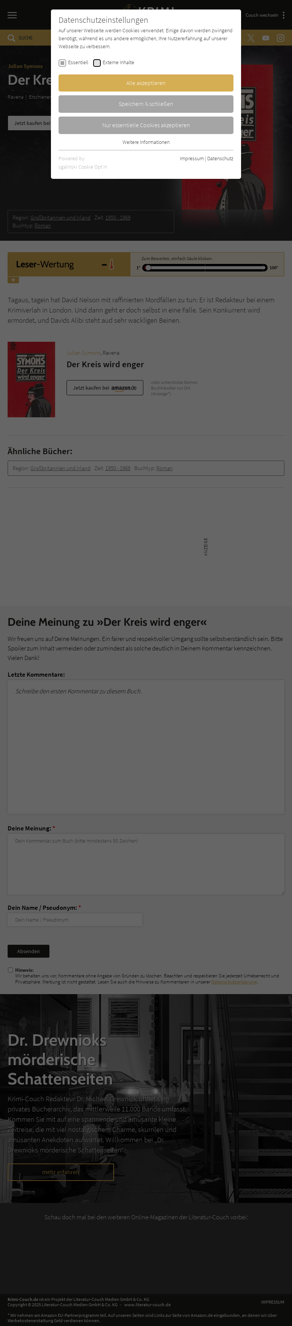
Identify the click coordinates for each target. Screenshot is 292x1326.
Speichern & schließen (146, 103)
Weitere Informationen (146, 142)
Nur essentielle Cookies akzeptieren (146, 125)
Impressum (192, 158)
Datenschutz (220, 158)
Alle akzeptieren (146, 83)
